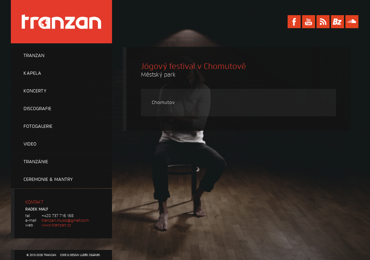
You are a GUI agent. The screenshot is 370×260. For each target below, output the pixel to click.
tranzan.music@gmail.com (65, 220)
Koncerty (34, 91)
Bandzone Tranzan (337, 21)
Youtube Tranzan (308, 21)
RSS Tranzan (323, 21)
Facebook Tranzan (294, 21)
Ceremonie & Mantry (48, 179)
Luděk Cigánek (90, 255)
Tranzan (33, 55)
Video (29, 144)
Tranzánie (35, 162)
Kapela (32, 73)
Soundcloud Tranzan (351, 21)
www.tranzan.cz (56, 225)
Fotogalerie (37, 126)
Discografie (37, 109)
